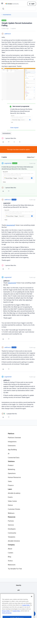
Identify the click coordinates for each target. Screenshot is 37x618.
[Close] (31, 602)
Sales (10, 481)
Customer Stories (14, 509)
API (18, 590)
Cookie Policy (26, 611)
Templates (11, 537)
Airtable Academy (14, 493)
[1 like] (9, 138)
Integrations (12, 441)
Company (11, 545)
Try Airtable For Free (15, 569)
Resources (11, 517)
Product (11, 465)
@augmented (10, 225)
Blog (9, 557)
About (10, 549)
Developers (12, 529)
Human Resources (14, 477)
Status (10, 561)
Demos (10, 505)
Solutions (11, 461)
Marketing (11, 469)
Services (11, 525)
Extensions (12, 445)
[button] (2, 4)
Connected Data (13, 457)
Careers (10, 553)
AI (8, 453)
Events (10, 497)
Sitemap (18, 595)
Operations (12, 473)
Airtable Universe (14, 541)
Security (18, 585)
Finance (11, 485)
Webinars (11, 513)
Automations (7, 14)
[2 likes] (9, 414)
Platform (11, 434)
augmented (7, 163)
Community (12, 533)
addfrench (7, 34)
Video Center (12, 501)
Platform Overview (14, 437)
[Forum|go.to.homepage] (12, 3)
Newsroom (11, 565)
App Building (12, 449)
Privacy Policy (6, 617)
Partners (11, 521)
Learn (10, 489)
